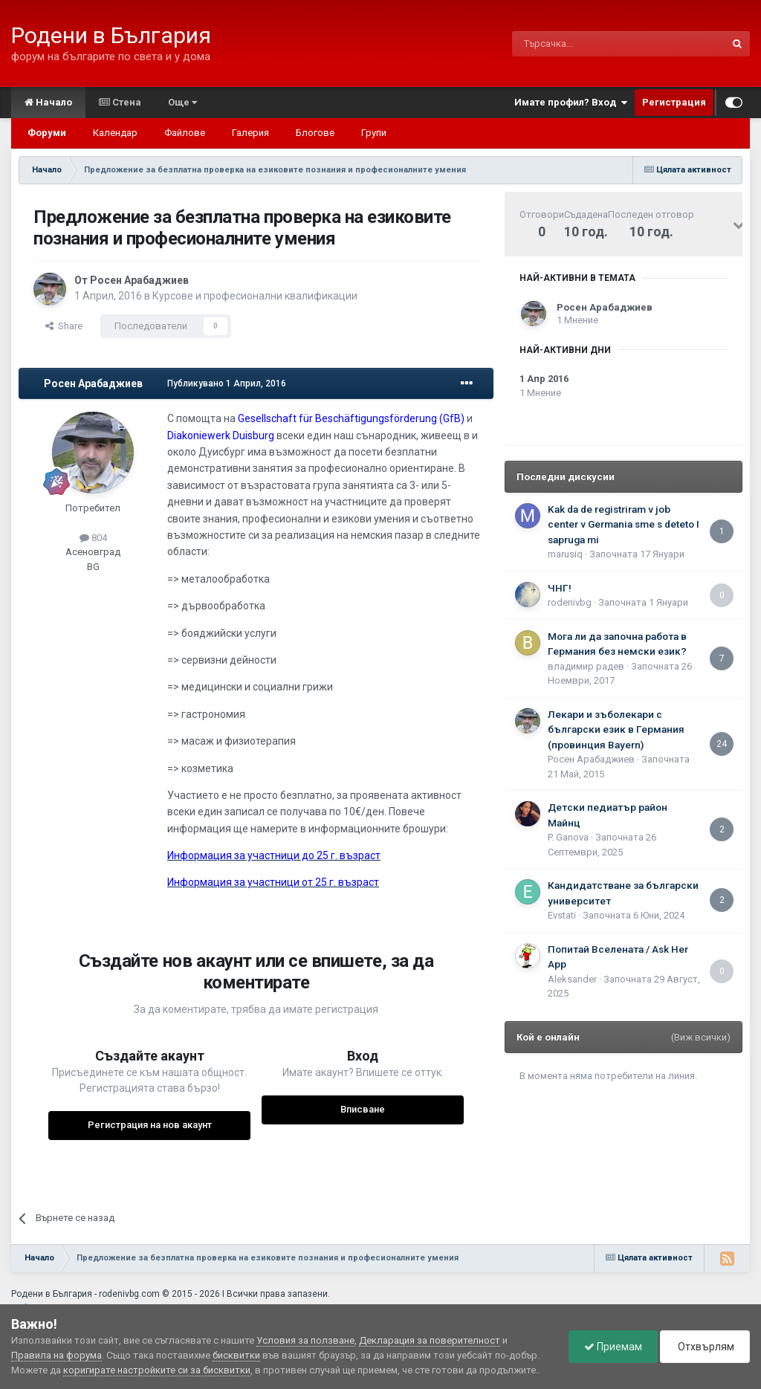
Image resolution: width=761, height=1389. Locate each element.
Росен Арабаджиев (139, 280)
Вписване (362, 1109)
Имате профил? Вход (570, 102)
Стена (120, 102)
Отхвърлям (705, 1347)
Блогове (315, 132)
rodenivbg (570, 602)
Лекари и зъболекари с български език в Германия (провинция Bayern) (616, 729)
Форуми (46, 132)
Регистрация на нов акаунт (150, 1124)
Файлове (184, 132)
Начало (48, 102)
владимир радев (586, 666)
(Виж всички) (701, 1037)
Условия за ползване (305, 1340)
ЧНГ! (559, 588)
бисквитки (236, 1355)
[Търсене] (583, 43)
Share (63, 325)
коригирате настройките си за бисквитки (156, 1370)
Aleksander (572, 979)
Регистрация (674, 102)
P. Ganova (568, 837)
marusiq (565, 554)
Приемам (613, 1347)
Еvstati (562, 915)
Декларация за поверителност (429, 1340)
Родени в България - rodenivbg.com (85, 1294)
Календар (115, 132)
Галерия (250, 132)
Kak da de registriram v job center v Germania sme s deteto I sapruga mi (623, 524)
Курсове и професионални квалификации (254, 296)
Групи (373, 132)
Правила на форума (56, 1355)
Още (182, 102)
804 (93, 537)
